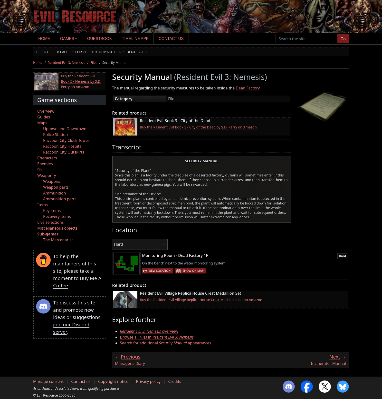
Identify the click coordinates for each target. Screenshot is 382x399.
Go (343, 38)
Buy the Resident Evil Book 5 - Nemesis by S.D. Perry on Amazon (81, 81)
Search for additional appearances (165, 343)
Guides (43, 117)
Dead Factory (248, 88)
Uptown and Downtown (64, 128)
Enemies (45, 163)
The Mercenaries (58, 240)
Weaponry (46, 175)
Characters (47, 158)
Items (42, 204)
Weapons (51, 181)
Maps (42, 123)
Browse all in (157, 337)
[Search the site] (307, 38)
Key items (52, 210)
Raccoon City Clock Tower (66, 140)
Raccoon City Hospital (63, 146)
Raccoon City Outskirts (63, 152)
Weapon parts (56, 187)
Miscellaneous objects (57, 228)
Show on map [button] (192, 271)
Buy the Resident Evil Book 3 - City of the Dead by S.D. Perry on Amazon (198, 127)
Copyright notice (113, 381)
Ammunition (54, 193)
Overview (45, 111)
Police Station (55, 134)
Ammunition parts (59, 199)
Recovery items (57, 216)
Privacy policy (148, 381)
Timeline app (135, 39)
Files (93, 62)
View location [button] (159, 271)
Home (44, 39)
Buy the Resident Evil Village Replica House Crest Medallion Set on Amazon (201, 299)
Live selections (50, 222)
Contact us (171, 39)
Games (67, 39)
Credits (174, 381)
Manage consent (48, 381)
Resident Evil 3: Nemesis (66, 62)
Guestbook (99, 39)
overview (149, 331)
